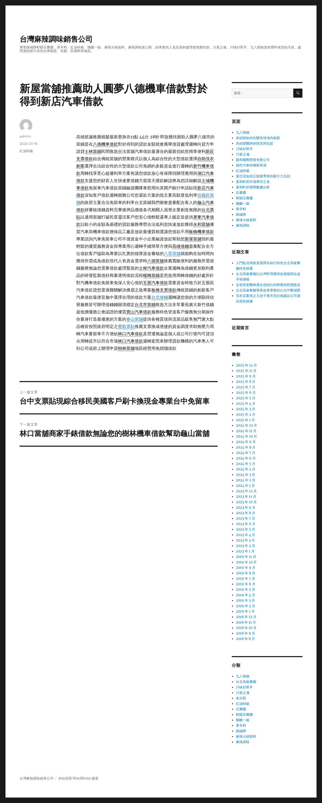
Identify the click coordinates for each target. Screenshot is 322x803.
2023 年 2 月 (245, 546)
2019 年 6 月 (245, 584)
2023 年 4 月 (245, 535)
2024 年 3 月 (245, 474)
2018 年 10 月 (246, 628)
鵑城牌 (241, 214)
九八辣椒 (242, 132)
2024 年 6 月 (246, 458)
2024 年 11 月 (246, 431)
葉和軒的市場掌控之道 (253, 181)
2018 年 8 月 (245, 639)
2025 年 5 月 (245, 398)
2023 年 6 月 (245, 524)
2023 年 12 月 (246, 491)
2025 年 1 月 (245, 420)
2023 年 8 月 (245, 513)
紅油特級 (26, 151)
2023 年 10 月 (246, 502)
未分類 (241, 698)
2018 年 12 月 (246, 617)
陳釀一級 (242, 203)
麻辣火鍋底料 (246, 220)
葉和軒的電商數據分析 (253, 187)
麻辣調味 (242, 225)
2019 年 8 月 (245, 573)
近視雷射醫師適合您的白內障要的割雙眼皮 (268, 285)
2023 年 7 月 (245, 518)
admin (25, 136)
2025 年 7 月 (245, 387)
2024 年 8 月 (245, 447)
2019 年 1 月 (245, 611)
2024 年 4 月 (245, 469)
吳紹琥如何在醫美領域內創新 (258, 138)
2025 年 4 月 (245, 403)
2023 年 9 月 (245, 507)
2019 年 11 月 (246, 557)
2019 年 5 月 (245, 589)
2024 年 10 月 (246, 436)
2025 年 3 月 (245, 409)
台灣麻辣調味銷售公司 (56, 39)
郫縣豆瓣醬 (244, 198)
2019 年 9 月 (245, 567)
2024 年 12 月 (246, 425)
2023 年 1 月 (245, 551)
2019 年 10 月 (246, 562)
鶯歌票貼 (126, 326)
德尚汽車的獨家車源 (251, 165)
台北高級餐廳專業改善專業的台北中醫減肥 (268, 290)
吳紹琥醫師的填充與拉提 (254, 143)
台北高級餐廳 (246, 682)
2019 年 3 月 (245, 600)
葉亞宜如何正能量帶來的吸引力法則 (263, 176)
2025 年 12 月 (246, 365)
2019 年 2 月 (245, 606)
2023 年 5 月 (245, 529)
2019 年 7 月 (245, 578)
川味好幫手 (244, 149)
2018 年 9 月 (245, 633)
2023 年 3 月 (245, 540)
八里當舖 (172, 253)
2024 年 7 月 (245, 453)
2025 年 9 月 (246, 376)
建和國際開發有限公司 (253, 160)
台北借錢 (159, 297)
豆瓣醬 (241, 192)
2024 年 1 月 (245, 485)
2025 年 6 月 (246, 392)
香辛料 (241, 209)
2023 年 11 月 (246, 496)
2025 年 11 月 (246, 371)
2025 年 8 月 (245, 381)
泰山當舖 (134, 319)
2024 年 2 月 (245, 480)
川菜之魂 (242, 154)
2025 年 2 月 (245, 414)
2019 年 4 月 (245, 595)
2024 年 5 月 (245, 464)
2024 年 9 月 (246, 442)
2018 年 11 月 (246, 622)
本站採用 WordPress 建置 (78, 778)
